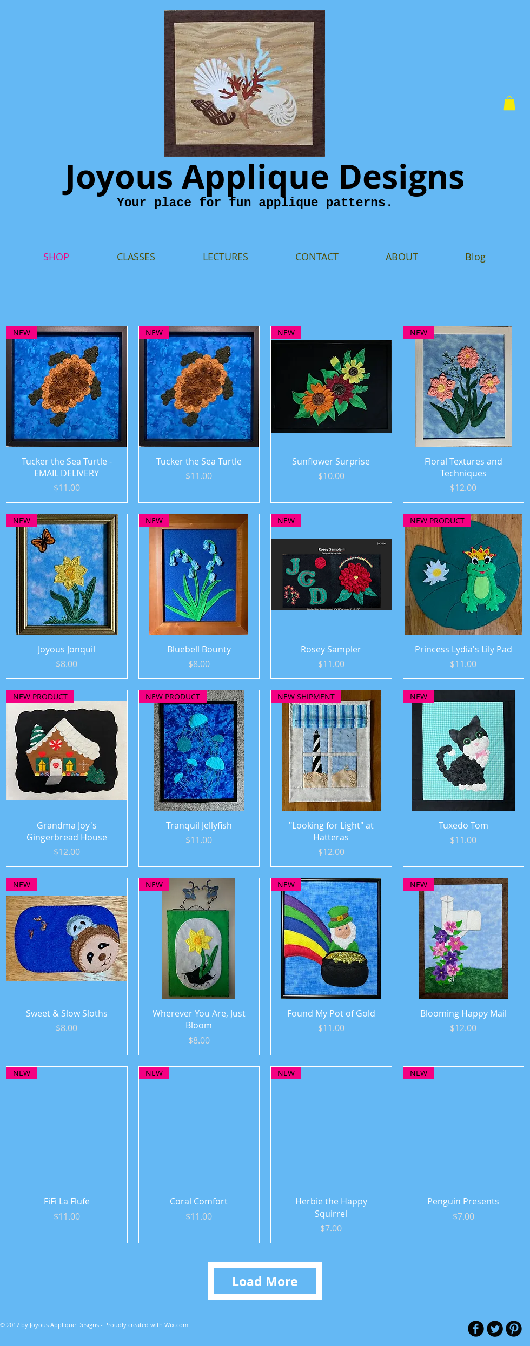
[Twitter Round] (495, 1329)
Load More (265, 1281)
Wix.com (176, 1325)
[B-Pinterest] (514, 1329)
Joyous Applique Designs (265, 176)
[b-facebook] (476, 1329)
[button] (509, 103)
